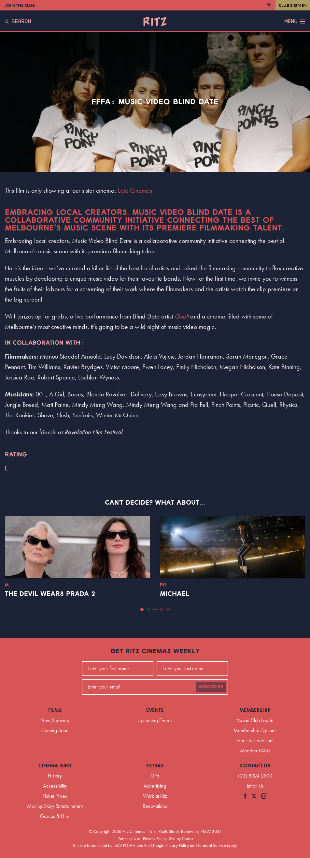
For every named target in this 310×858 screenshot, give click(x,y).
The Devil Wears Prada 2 (50, 594)
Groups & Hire (55, 816)
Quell (182, 316)
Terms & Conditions (255, 740)
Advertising (155, 785)
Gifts (155, 775)
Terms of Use (129, 838)
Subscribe (210, 687)
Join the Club (20, 5)
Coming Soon (55, 730)
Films (55, 710)
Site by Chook (181, 838)
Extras (155, 765)
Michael (174, 594)
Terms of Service (212, 845)
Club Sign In (293, 5)
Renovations (155, 806)
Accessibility (55, 785)
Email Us (255, 785)
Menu (294, 21)
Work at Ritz (155, 795)
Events (155, 710)
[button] (142, 609)
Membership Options (254, 730)
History (55, 775)
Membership (255, 710)
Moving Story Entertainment (55, 806)
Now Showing (54, 720)
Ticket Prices (55, 795)
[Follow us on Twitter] (254, 796)
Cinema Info (54, 765)
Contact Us (255, 765)
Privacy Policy (154, 838)
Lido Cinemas (135, 190)
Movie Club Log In (255, 720)
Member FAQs (255, 750)
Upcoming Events (154, 720)
